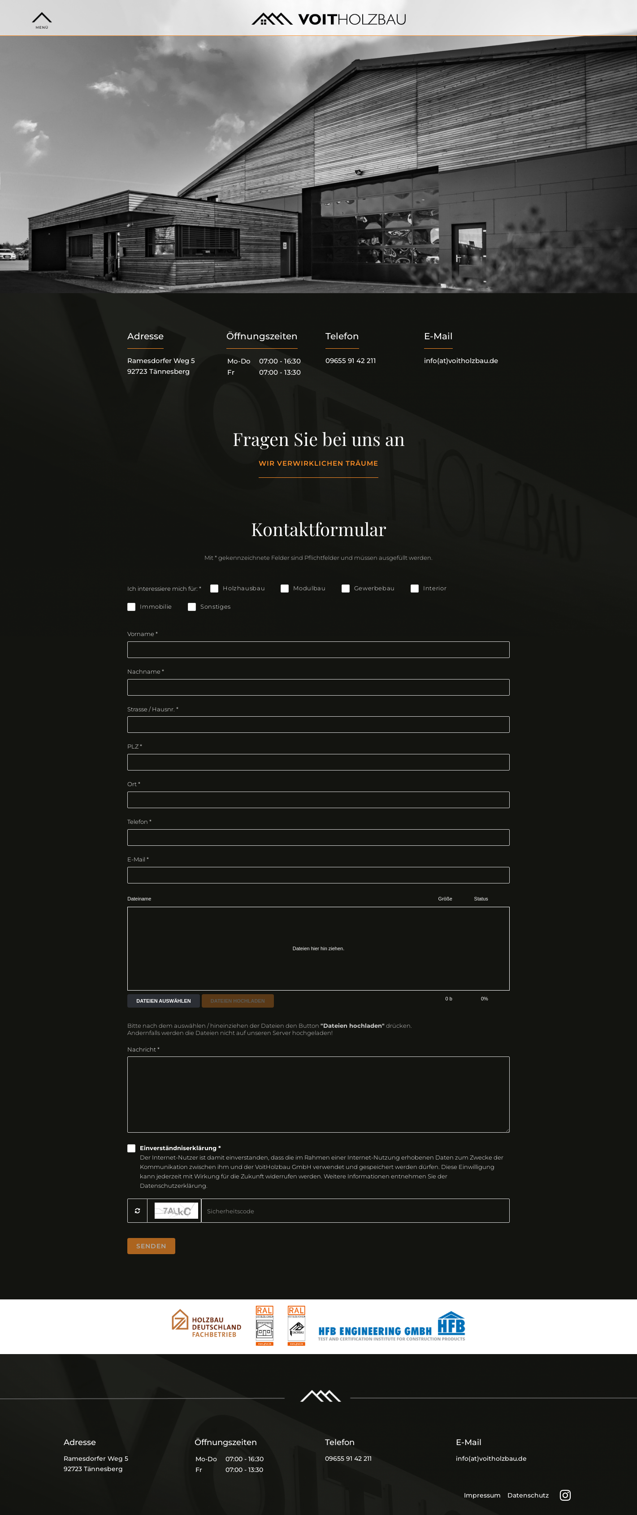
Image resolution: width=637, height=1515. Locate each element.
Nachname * (145, 671)
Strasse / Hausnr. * (152, 709)
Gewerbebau (374, 588)
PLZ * (134, 746)
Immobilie (156, 606)
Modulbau (309, 588)
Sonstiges (215, 606)
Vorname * (142, 633)
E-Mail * (138, 859)
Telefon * (139, 821)
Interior (434, 588)
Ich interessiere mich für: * (164, 588)
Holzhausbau (244, 588)
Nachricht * (143, 1049)
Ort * (133, 784)
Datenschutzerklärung (173, 1185)
